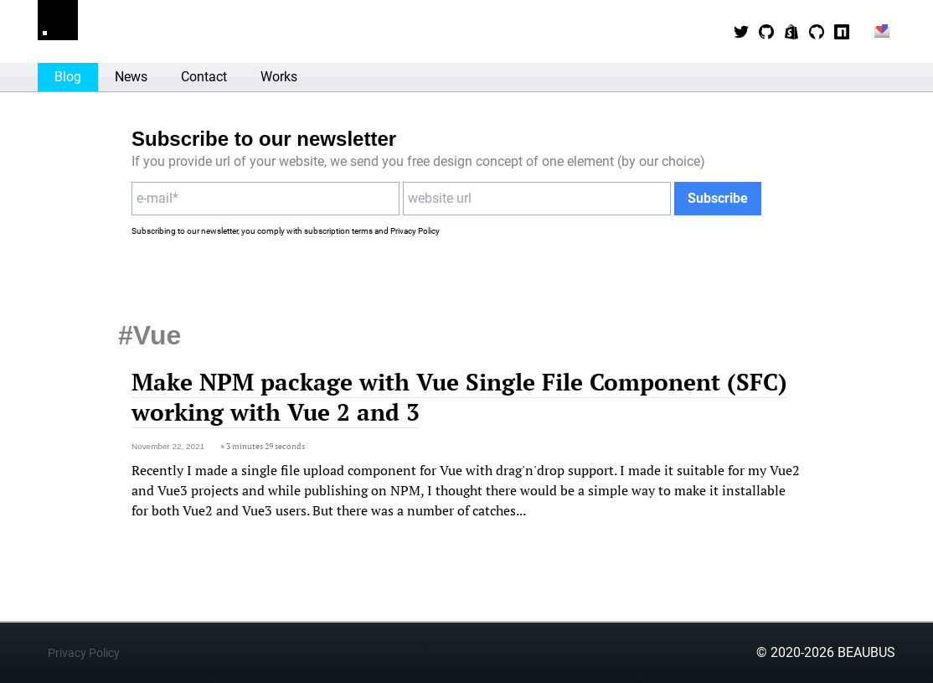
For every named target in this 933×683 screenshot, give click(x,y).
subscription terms (338, 230)
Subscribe (718, 198)
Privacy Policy (415, 230)
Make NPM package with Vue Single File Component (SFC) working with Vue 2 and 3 (459, 396)
